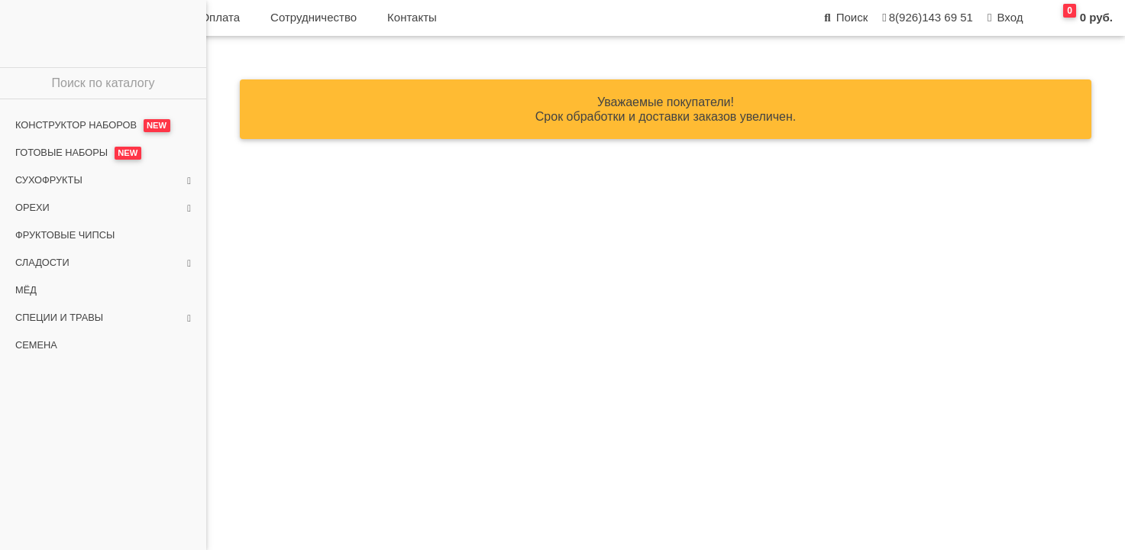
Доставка (349, 23)
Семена (36, 345)
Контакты (617, 23)
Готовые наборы (78, 153)
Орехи (103, 208)
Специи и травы (103, 318)
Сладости (103, 263)
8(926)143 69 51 (926, 23)
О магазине (264, 23)
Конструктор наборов (92, 125)
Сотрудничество (518, 23)
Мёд (26, 290)
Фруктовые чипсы (65, 235)
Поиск (845, 23)
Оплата (425, 23)
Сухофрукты (103, 180)
